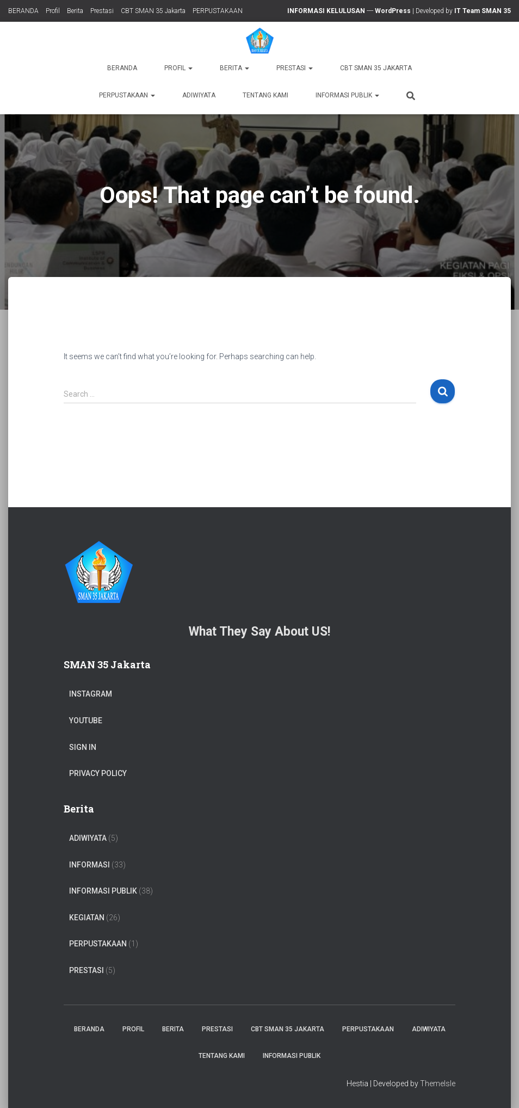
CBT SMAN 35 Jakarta (153, 11)
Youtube (85, 720)
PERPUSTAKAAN (218, 11)
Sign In (82, 747)
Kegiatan (86, 917)
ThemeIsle (437, 1083)
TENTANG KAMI (265, 95)
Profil (53, 11)
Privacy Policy (98, 773)
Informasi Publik (347, 95)
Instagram (90, 694)
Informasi (89, 864)
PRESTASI (86, 970)
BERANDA (23, 11)
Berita (75, 11)
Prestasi (102, 11)
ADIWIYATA (198, 95)
